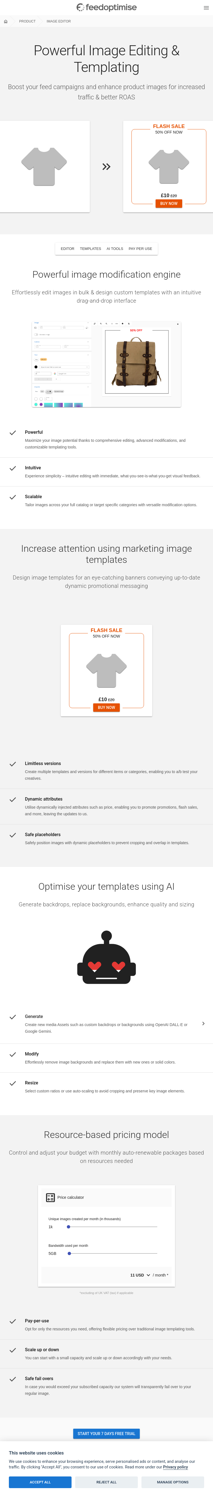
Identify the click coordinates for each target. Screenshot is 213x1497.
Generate (34, 1016)
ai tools (115, 249)
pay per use (140, 249)
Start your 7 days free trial (106, 1433)
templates (90, 249)
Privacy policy (175, 1467)
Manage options (173, 1482)
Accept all (40, 1482)
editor (67, 249)
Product (27, 21)
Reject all (107, 1482)
